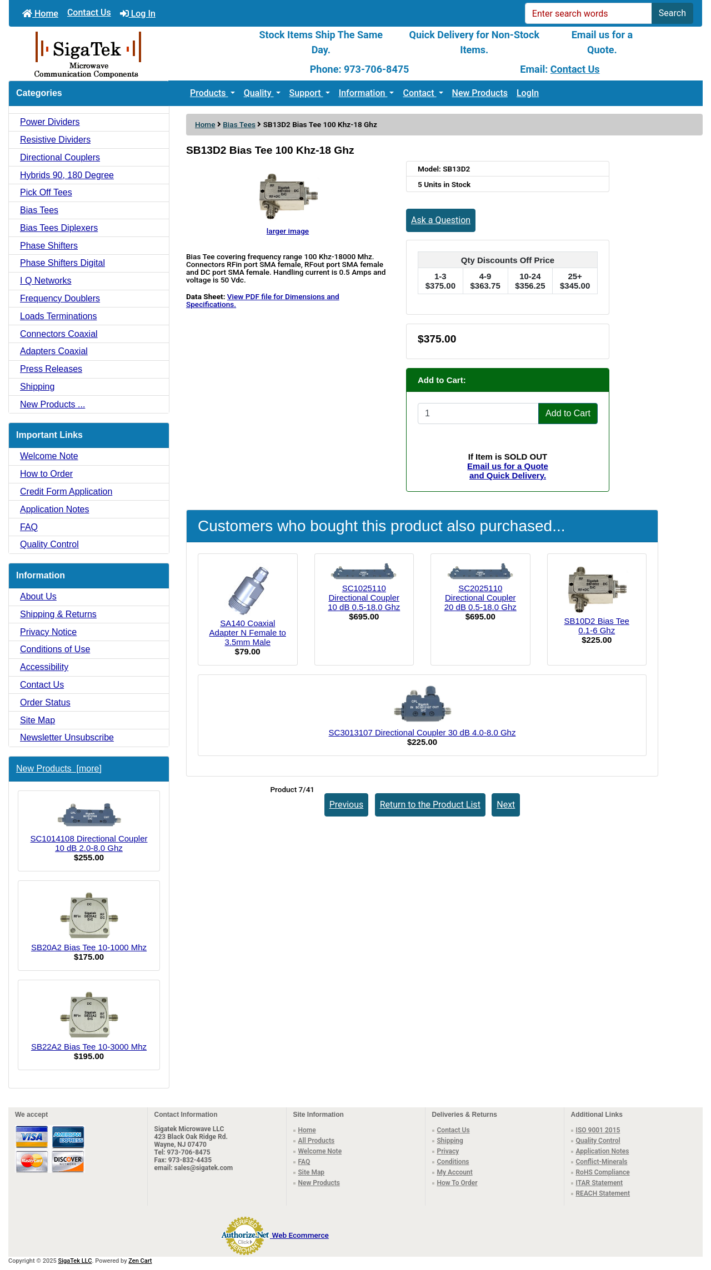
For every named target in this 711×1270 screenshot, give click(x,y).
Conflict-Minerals (602, 1162)
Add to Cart (567, 413)
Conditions (453, 1162)
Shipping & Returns (58, 614)
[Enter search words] (588, 13)
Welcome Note (49, 456)
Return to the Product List (430, 804)
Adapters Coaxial (54, 351)
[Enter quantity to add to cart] (478, 413)
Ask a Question (440, 220)
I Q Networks (45, 280)
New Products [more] (59, 768)
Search (672, 13)
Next (506, 804)
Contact (419, 93)
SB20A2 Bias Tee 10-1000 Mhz (89, 921)
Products (209, 93)
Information (363, 93)
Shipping (37, 386)
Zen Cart (140, 1260)
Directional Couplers (60, 157)
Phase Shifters (49, 245)
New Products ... (52, 404)
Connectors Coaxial (59, 334)
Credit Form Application (66, 491)
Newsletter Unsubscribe (67, 737)
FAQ (29, 527)
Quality (259, 93)
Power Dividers (50, 122)
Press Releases (51, 369)
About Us (38, 596)
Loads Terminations (58, 316)
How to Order (46, 473)
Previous (346, 804)
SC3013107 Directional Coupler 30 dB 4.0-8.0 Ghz (422, 732)
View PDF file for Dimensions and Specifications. (262, 300)
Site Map (37, 720)
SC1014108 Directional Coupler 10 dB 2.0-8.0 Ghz (89, 826)
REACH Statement (603, 1193)
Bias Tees (239, 124)
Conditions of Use (55, 649)
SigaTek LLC (75, 1260)
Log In (138, 13)
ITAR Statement (599, 1183)
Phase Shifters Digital (62, 263)
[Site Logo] (124, 54)
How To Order (457, 1183)
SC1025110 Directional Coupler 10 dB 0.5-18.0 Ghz (364, 597)
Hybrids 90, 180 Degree (67, 175)
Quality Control (49, 544)
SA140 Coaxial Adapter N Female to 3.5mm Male (247, 632)
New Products (480, 93)
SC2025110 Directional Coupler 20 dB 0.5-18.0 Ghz (480, 597)
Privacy (448, 1151)
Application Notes (54, 509)
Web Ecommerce (300, 1235)
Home (40, 13)
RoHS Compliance (603, 1172)
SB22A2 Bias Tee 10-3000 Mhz (89, 1020)
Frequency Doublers (60, 298)
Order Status (45, 702)
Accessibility (44, 667)
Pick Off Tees (46, 192)
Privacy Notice (48, 632)
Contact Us (89, 12)
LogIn (528, 93)
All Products (316, 1141)
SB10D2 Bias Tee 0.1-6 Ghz (596, 625)
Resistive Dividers (55, 139)
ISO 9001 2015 (598, 1130)
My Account (455, 1172)
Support (306, 93)
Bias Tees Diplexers (59, 228)
